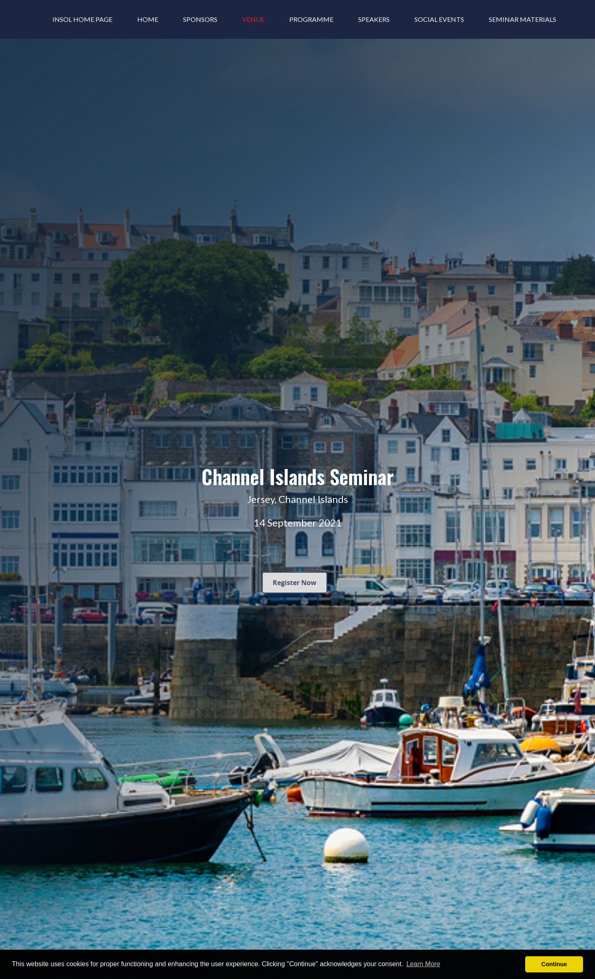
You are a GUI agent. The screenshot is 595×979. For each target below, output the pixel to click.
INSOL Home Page (82, 19)
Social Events (439, 19)
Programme (311, 19)
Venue (253, 19)
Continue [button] (554, 964)
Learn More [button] (423, 963)
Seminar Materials (522, 19)
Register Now (295, 582)
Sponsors (200, 19)
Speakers (374, 19)
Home (147, 19)
